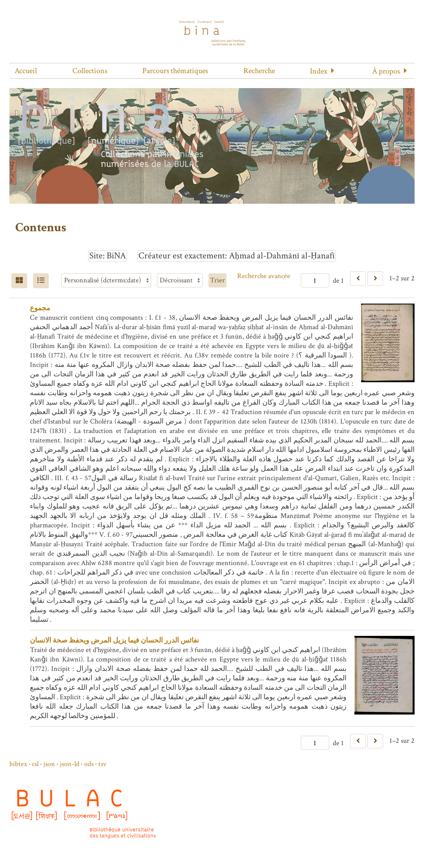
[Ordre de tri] (180, 280)
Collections (89, 71)
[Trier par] (106, 280)
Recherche (259, 71)
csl (35, 763)
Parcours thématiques (175, 71)
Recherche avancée (263, 275)
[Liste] (41, 280)
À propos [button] (386, 71)
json (49, 763)
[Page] (315, 280)
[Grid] (19, 280)
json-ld (69, 763)
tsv (102, 763)
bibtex (18, 763)
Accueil (26, 71)
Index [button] (318, 71)
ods (89, 763)
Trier (217, 280)
